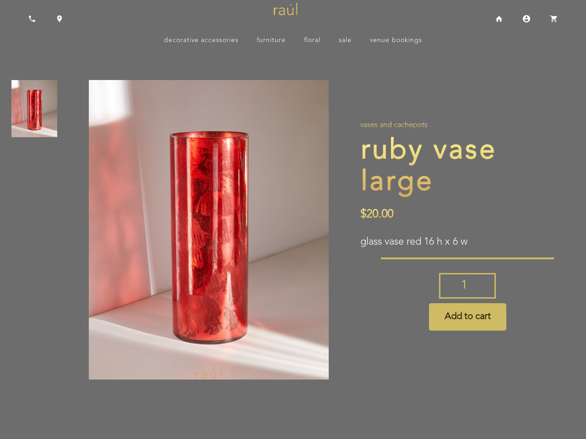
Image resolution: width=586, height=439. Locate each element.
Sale (345, 40)
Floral (312, 40)
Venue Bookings (396, 40)
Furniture (271, 40)
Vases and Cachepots (394, 125)
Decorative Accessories (201, 40)
